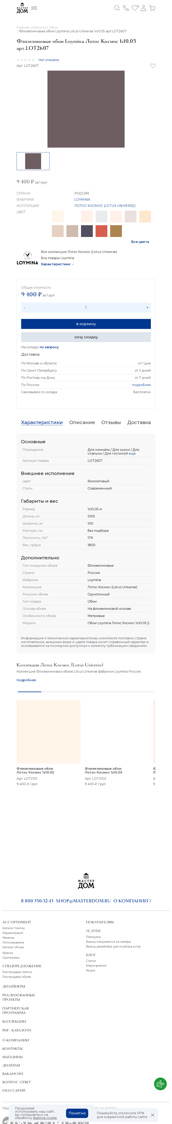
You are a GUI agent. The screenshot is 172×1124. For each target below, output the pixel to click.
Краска (7, 953)
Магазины (12, 1057)
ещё (132, 453)
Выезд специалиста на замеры (108, 941)
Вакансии (12, 1074)
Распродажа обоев (16, 977)
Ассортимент (16, 922)
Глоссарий (13, 1090)
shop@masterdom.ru (83, 901)
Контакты (12, 1048)
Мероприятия (96, 965)
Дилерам (11, 1065)
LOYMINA (82, 199)
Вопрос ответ (16, 1082)
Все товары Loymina (57, 258)
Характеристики (55, 264)
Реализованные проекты (18, 997)
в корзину (86, 324)
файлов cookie (45, 1118)
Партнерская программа (15, 1010)
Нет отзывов (49, 60)
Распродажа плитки (17, 972)
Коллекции (14, 1021)
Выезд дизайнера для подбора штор (113, 946)
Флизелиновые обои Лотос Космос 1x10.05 (35, 770)
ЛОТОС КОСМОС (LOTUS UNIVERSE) (105, 206)
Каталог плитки (13, 928)
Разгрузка (93, 937)
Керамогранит (12, 933)
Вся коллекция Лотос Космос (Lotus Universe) (79, 252)
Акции (90, 970)
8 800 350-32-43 (37, 901)
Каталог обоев (13, 947)
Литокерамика (13, 942)
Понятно (77, 1113)
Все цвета (140, 242)
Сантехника (11, 957)
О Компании (15, 1040)
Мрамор (8, 937)
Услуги (93, 931)
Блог (91, 955)
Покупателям (100, 922)
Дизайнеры (13, 986)
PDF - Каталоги (16, 1030)
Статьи (91, 961)
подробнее (141, 385)
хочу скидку (86, 337)
